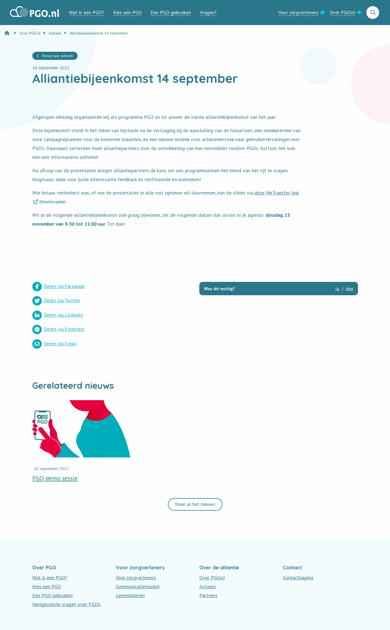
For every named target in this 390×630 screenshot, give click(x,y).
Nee (349, 288)
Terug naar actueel (57, 55)
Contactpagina (298, 548)
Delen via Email (54, 314)
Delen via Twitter (136, 286)
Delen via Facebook (59, 286)
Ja (337, 288)
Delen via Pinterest (138, 300)
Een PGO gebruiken (171, 12)
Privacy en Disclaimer (54, 618)
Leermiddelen (130, 566)
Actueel (207, 557)
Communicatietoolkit (138, 557)
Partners (208, 566)
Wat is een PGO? (86, 12)
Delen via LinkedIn (57, 300)
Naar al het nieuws (195, 475)
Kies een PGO (127, 12)
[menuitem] (87, 12)
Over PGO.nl (342, 12)
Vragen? (208, 12)
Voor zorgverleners (298, 12)
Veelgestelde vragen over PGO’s (66, 575)
